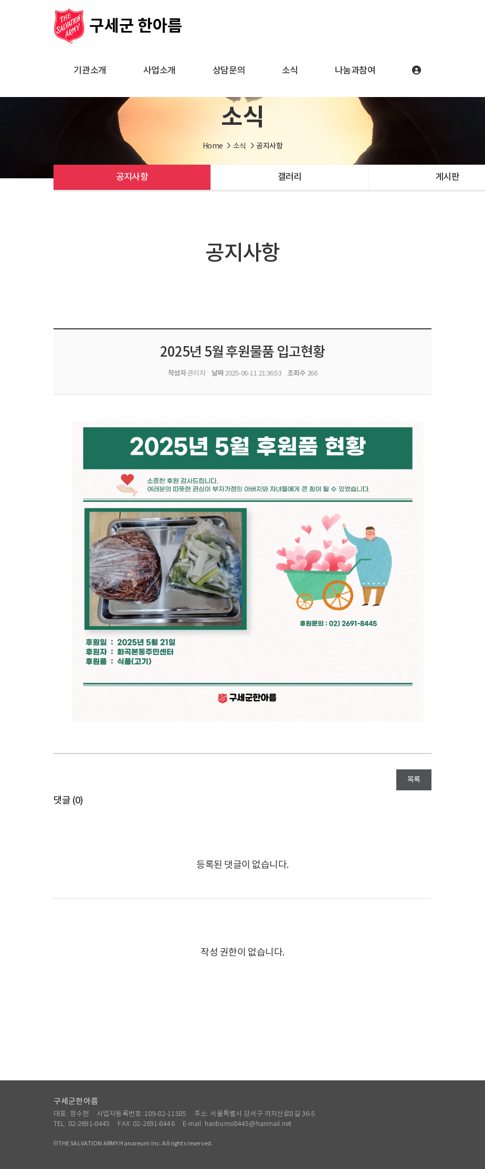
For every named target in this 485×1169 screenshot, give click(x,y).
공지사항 (132, 177)
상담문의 (229, 71)
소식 (290, 71)
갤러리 (289, 177)
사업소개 (159, 71)
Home (213, 146)
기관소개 (89, 71)
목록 (413, 780)
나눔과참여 (355, 71)
